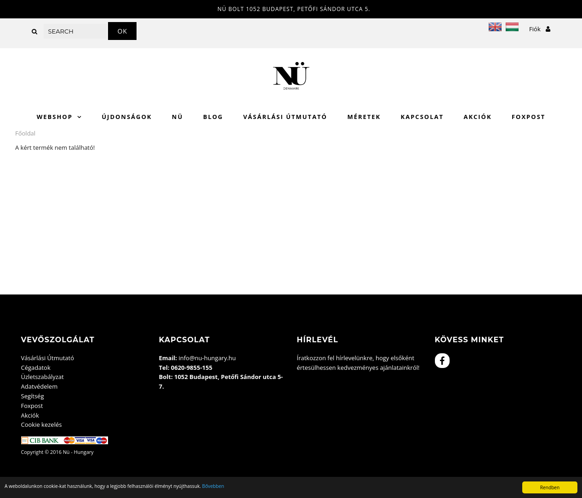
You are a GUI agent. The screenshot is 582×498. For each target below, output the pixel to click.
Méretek (364, 117)
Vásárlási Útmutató (285, 117)
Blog (213, 117)
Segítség (32, 396)
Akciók (477, 117)
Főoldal (25, 133)
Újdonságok (127, 117)
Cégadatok (36, 367)
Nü (177, 117)
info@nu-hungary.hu (207, 358)
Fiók (539, 29)
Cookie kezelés (41, 424)
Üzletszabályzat (42, 377)
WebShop (55, 117)
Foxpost (528, 117)
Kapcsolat (422, 117)
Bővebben (213, 486)
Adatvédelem (39, 386)
